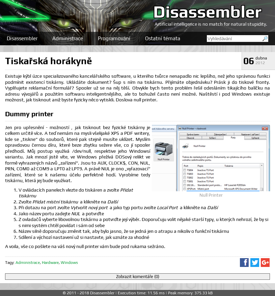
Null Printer (211, 195)
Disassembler (207, 11)
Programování (114, 38)
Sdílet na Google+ (265, 262)
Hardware (50, 262)
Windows (69, 262)
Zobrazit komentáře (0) (137, 276)
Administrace (67, 38)
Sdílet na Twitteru (254, 262)
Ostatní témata (162, 38)
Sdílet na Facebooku (244, 262)
